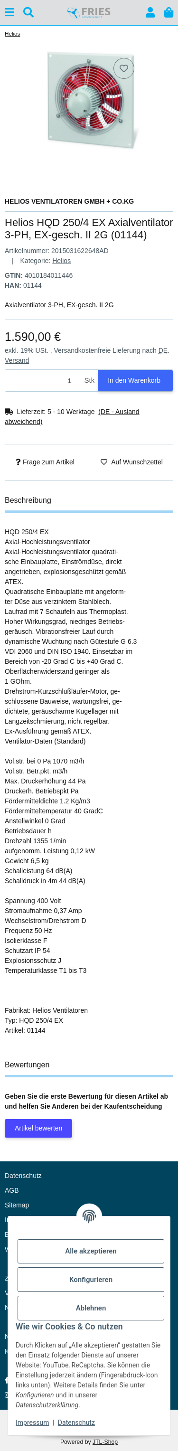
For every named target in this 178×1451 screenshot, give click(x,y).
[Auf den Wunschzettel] (123, 68)
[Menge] (43, 380)
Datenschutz (76, 1422)
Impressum (32, 1422)
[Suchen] (28, 12)
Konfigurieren (90, 1279)
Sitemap (17, 1205)
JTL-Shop (105, 1442)
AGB (12, 1190)
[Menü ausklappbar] (9, 12)
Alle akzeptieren (90, 1251)
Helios (61, 260)
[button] (150, 12)
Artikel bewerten (38, 1128)
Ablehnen (91, 1308)
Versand (17, 360)
